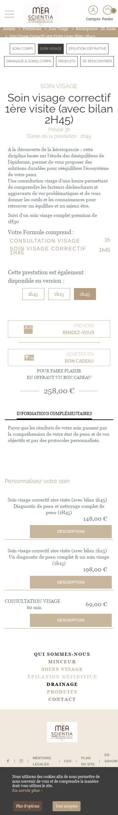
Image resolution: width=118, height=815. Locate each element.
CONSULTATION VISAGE (45, 241)
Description (71, 531)
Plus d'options (27, 806)
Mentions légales (42, 761)
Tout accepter (66, 806)
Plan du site (88, 761)
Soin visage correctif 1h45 (48, 250)
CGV (67, 761)
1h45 (33, 294)
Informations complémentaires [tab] (54, 413)
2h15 (59, 294)
